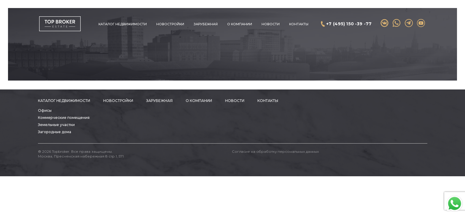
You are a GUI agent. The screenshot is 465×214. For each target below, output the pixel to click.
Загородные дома (54, 132)
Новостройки (170, 24)
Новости (271, 24)
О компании (239, 24)
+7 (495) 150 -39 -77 (349, 23)
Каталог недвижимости (122, 24)
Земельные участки (56, 124)
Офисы (45, 110)
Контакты (298, 24)
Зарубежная (206, 24)
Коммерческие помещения (64, 117)
